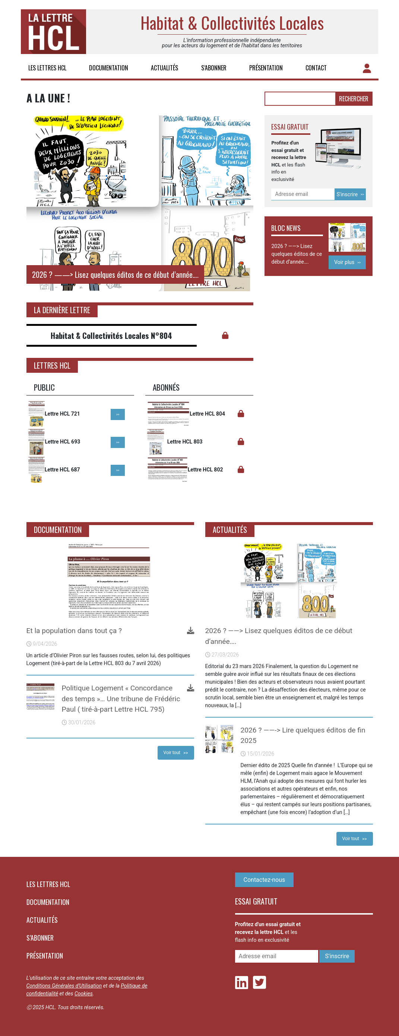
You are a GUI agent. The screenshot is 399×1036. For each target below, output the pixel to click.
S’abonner (214, 67)
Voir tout (172, 752)
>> (118, 414)
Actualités (164, 67)
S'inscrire (347, 194)
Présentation (266, 67)
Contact (316, 67)
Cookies (84, 994)
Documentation (108, 67)
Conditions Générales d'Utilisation (64, 986)
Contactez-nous (264, 879)
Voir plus (344, 262)
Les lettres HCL (47, 67)
